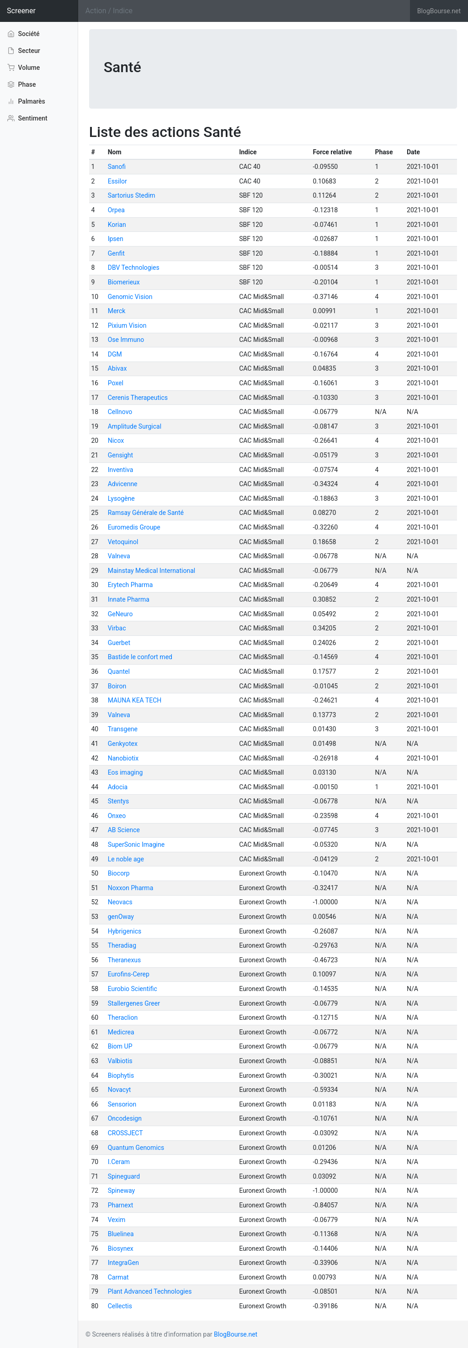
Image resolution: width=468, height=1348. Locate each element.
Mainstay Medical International (152, 570)
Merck (117, 311)
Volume (23, 67)
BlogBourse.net (439, 11)
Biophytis (121, 1075)
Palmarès (26, 101)
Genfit (116, 253)
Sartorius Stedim (131, 195)
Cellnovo (120, 411)
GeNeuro (120, 614)
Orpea (116, 210)
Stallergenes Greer (134, 1003)
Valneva (119, 556)
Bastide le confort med (140, 657)
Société (23, 33)
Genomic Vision (130, 296)
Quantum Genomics (136, 1147)
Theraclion (123, 1017)
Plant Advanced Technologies (150, 1291)
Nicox (116, 440)
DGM (115, 354)
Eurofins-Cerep (128, 974)
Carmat (118, 1277)
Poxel (115, 383)
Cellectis (120, 1306)
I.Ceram (119, 1161)
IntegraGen (123, 1262)
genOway (121, 916)
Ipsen (115, 238)
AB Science (124, 830)
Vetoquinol (123, 541)
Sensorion (122, 1104)
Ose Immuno (126, 339)
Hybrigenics (125, 931)
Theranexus (124, 960)
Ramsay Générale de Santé (146, 512)
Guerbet (119, 642)
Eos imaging (125, 772)
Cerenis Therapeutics (138, 397)
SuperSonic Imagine (136, 844)
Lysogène (121, 498)
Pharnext (120, 1205)
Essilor (117, 181)
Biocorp (119, 873)
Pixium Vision (127, 325)
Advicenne (123, 484)
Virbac (117, 628)
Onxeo (117, 815)
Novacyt (119, 1089)
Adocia (118, 787)
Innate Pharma (128, 599)
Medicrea (121, 1032)
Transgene (123, 729)
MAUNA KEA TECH (135, 700)
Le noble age (126, 859)
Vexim (117, 1219)
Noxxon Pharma (131, 888)
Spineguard (124, 1176)
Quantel (119, 671)
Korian (117, 224)
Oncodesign (125, 1118)
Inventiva (120, 469)
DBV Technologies (134, 267)
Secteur (23, 50)
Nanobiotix (123, 758)
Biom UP (120, 1046)
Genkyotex (123, 743)
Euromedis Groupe (134, 527)
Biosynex (120, 1248)
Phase (21, 84)
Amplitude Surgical (134, 426)
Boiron (117, 686)
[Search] (244, 11)
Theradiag (122, 945)
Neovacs (120, 902)
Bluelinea (121, 1234)
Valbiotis (120, 1061)
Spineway (121, 1190)
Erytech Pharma (130, 584)
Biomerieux (124, 282)
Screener (21, 10)
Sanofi (117, 166)
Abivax (117, 368)
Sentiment (27, 118)
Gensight (120, 455)
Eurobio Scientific (132, 988)
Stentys (118, 801)
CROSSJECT (125, 1133)
